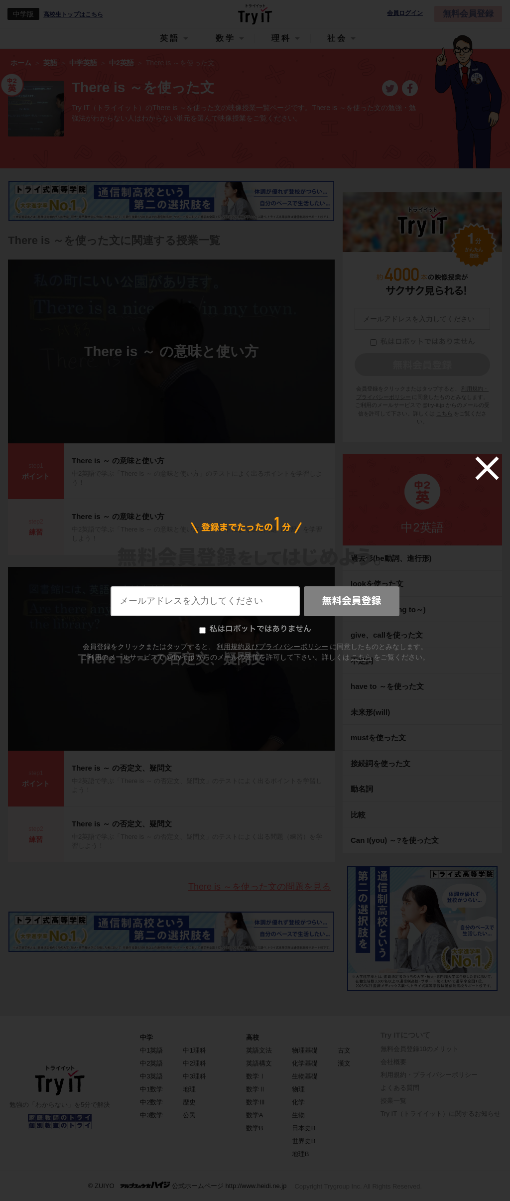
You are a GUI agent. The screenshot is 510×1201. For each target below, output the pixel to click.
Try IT (255, 14)
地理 (189, 1089)
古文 (344, 1050)
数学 (226, 38)
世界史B (304, 1141)
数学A (254, 1115)
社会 (337, 38)
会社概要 (393, 1062)
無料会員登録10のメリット (420, 1049)
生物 (298, 1115)
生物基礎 (305, 1076)
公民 (189, 1115)
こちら (444, 413)
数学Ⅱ (255, 1089)
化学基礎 (305, 1063)
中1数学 (151, 1089)
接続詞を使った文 (380, 763)
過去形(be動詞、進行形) (391, 558)
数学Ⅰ (255, 1076)
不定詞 (362, 661)
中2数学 (151, 1102)
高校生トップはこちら (73, 14)
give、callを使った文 (387, 635)
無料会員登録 (468, 13)
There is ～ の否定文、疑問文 (171, 659)
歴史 (189, 1102)
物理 (298, 1089)
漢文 (344, 1063)
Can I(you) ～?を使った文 (395, 840)
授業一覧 (393, 1100)
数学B (254, 1128)
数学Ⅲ (255, 1102)
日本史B (304, 1128)
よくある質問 (400, 1087)
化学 (298, 1102)
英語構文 (259, 1063)
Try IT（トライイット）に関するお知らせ (441, 1113)
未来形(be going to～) (388, 609)
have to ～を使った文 (387, 686)
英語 (170, 38)
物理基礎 (305, 1050)
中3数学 (151, 1115)
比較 (358, 814)
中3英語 (151, 1076)
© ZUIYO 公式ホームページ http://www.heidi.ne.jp (187, 1185)
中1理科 (194, 1050)
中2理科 (194, 1063)
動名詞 (362, 789)
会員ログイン (405, 13)
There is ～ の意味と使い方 (171, 351)
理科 (281, 38)
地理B (300, 1154)
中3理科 (194, 1076)
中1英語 (151, 1050)
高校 (252, 1037)
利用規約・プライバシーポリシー (429, 1074)
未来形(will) (370, 712)
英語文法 (259, 1050)
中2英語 (422, 527)
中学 (146, 1037)
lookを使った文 (377, 583)
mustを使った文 (378, 737)
